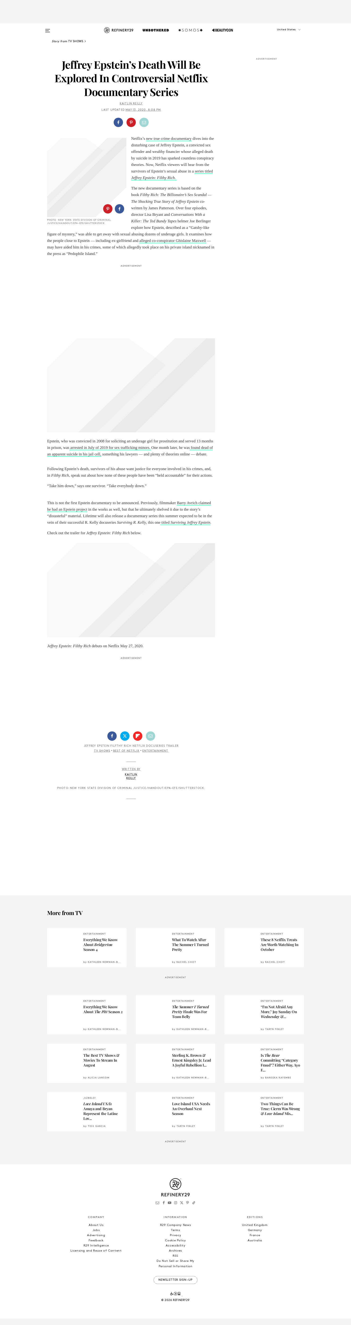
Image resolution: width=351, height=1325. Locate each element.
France (255, 1241)
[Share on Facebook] (118, 122)
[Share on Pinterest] (131, 122)
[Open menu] (47, 28)
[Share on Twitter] (125, 742)
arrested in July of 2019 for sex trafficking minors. (110, 454)
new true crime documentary (169, 138)
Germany (255, 1236)
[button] (281, 34)
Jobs (96, 1236)
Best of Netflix (126, 757)
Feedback (96, 1247)
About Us (96, 1231)
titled (185, 529)
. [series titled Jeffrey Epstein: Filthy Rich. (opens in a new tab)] (176, 178)
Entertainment (155, 757)
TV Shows (102, 757)
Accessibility (175, 1252)
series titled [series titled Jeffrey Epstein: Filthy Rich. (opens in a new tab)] (204, 171)
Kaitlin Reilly (131, 103)
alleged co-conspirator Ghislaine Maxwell (103, 253)
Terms (175, 1236)
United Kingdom (254, 1231)
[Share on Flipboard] (137, 742)
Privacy (175, 1241)
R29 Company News (175, 1231)
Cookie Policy (175, 1247)
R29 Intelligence (96, 1252)
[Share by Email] (144, 122)
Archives (175, 1257)
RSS (175, 1262)
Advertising (96, 1241)
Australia (255, 1247)
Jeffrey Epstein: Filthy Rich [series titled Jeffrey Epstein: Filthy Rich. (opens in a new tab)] (153, 178)
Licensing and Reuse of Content (96, 1257)
